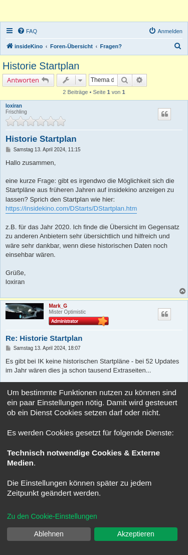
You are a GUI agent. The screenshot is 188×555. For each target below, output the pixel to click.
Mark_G (58, 306)
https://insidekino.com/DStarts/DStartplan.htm (71, 208)
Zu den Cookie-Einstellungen (52, 516)
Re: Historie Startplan (44, 338)
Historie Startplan (41, 65)
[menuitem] (27, 31)
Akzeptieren (135, 534)
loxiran (14, 106)
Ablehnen (49, 534)
